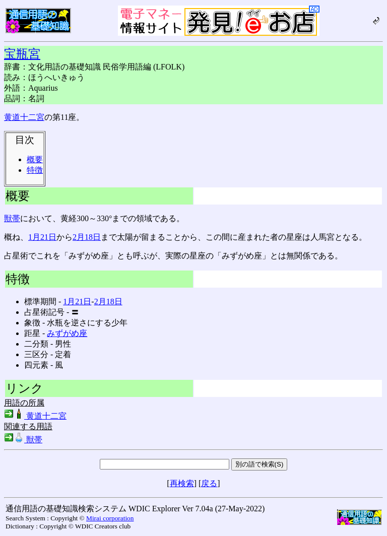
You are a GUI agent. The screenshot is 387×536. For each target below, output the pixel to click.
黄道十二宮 (24, 117)
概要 (35, 159)
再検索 (182, 483)
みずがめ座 (67, 333)
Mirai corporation (110, 518)
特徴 (35, 170)
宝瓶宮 (22, 53)
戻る (209, 483)
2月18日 (87, 237)
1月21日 (42, 237)
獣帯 (12, 218)
